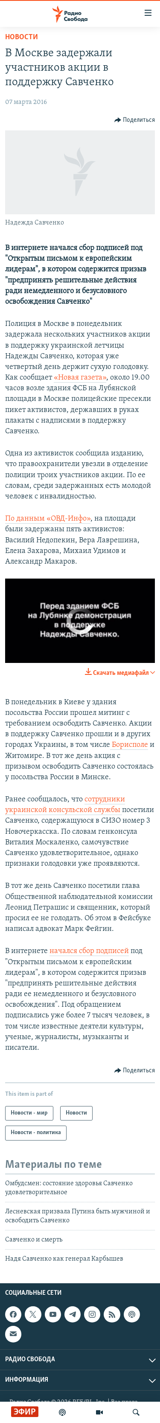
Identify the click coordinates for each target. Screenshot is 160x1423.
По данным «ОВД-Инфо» (47, 519)
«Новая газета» (80, 378)
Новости (21, 37)
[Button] (134, 120)
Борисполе (129, 745)
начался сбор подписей (89, 951)
